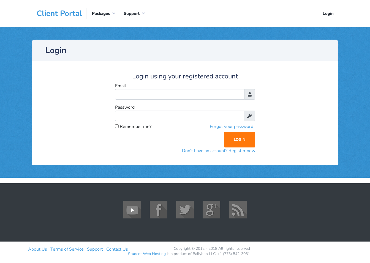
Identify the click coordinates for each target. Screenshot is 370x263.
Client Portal (59, 13)
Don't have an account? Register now (218, 151)
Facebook (158, 209)
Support (95, 249)
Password (125, 107)
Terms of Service (67, 249)
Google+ (211, 209)
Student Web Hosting (147, 253)
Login (328, 13)
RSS (238, 209)
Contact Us (117, 249)
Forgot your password (231, 127)
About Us (37, 249)
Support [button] (132, 13)
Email (120, 86)
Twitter (185, 209)
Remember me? (133, 127)
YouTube (132, 209)
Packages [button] (101, 13)
